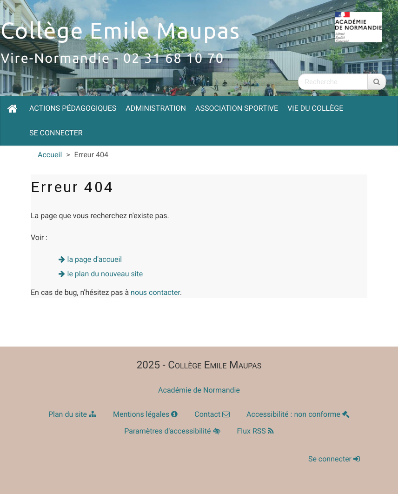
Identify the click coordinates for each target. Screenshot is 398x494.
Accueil (50, 154)
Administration (156, 108)
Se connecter (56, 132)
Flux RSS (255, 431)
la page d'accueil (94, 259)
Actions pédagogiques (72, 108)
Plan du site (72, 414)
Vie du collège (315, 108)
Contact (212, 414)
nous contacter (155, 292)
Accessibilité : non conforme (298, 414)
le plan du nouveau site (105, 273)
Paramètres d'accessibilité (172, 431)
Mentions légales (145, 414)
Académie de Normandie (199, 390)
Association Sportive (236, 108)
